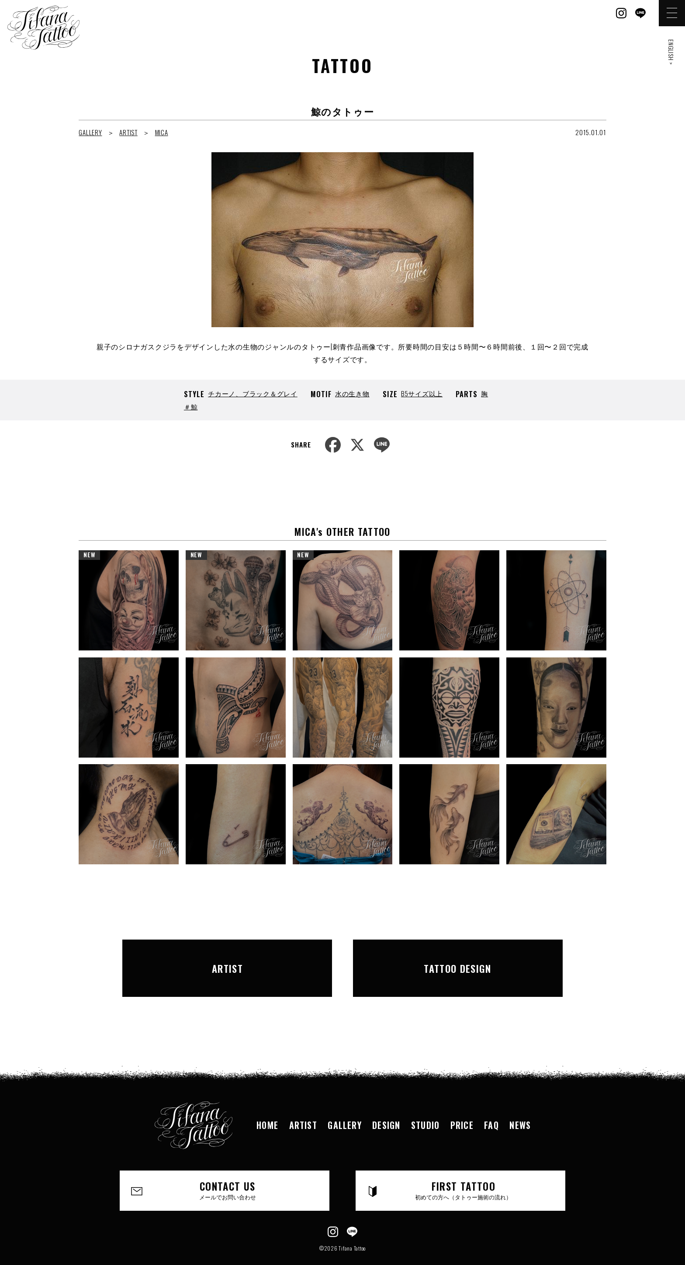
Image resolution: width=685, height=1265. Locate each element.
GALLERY (90, 132)
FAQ (493, 1104)
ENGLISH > (671, 52)
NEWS (522, 1104)
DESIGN (386, 1104)
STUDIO (425, 1104)
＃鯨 (191, 406)
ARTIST (128, 132)
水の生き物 (352, 393)
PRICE (463, 1104)
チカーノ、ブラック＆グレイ (253, 393)
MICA (161, 132)
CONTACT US (227, 1170)
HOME (265, 1104)
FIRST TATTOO (463, 1170)
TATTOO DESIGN (458, 958)
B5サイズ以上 (422, 393)
